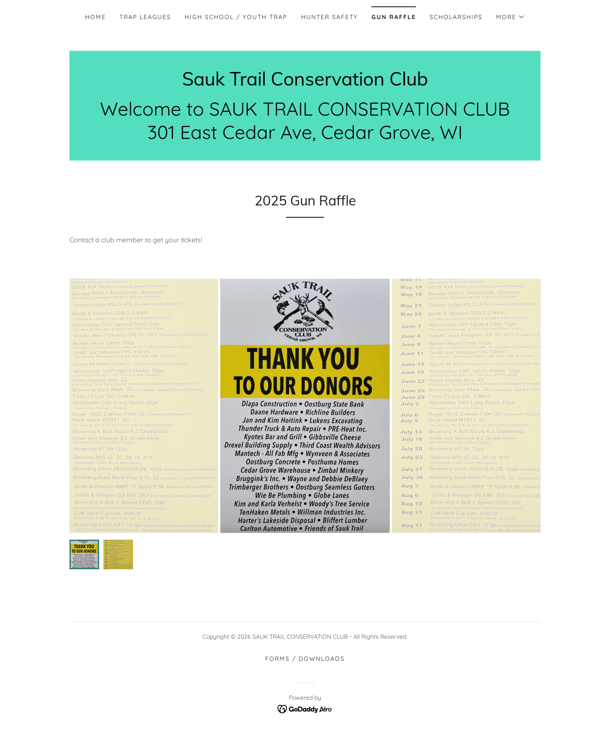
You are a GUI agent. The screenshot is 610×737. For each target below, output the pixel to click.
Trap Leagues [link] (145, 17)
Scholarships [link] (456, 17)
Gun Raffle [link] (394, 17)
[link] (305, 83)
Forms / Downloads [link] (304, 658)
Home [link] (95, 17)
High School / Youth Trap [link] (236, 17)
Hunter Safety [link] (329, 17)
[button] (510, 17)
